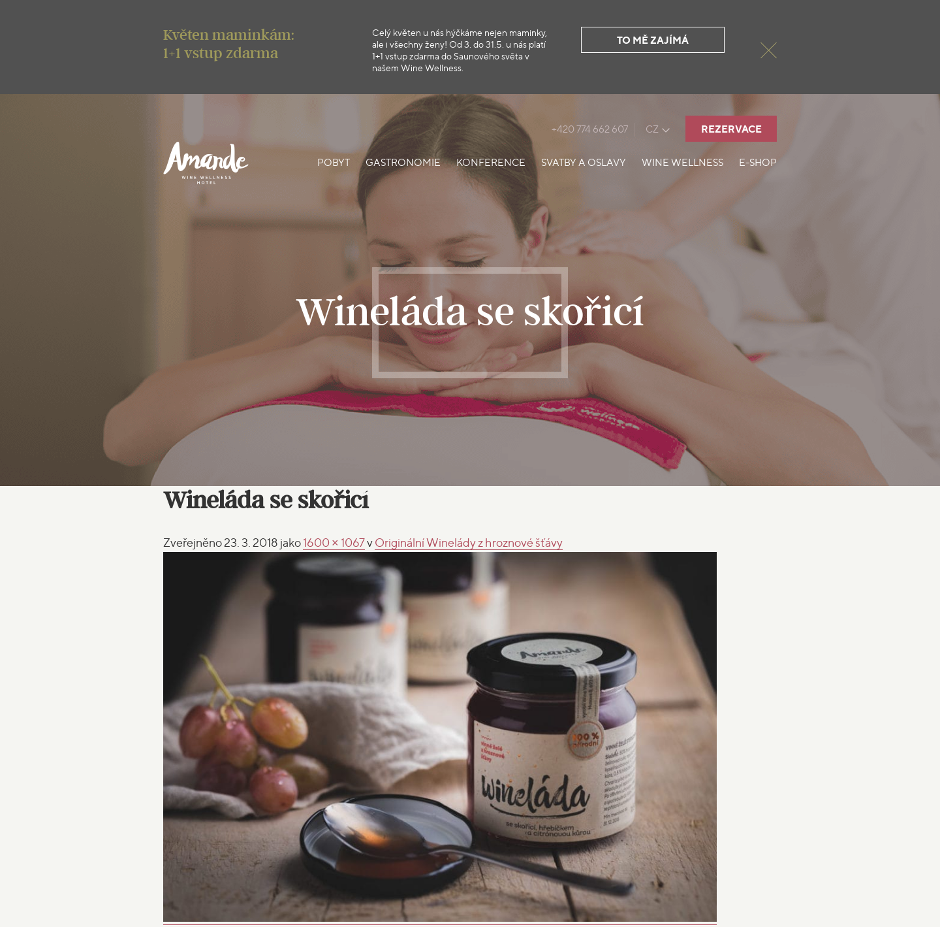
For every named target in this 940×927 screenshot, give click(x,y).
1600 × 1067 (334, 542)
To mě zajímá (653, 40)
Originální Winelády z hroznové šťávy (469, 542)
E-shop (758, 163)
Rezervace (731, 129)
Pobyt (333, 163)
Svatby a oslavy (583, 163)
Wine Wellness (682, 163)
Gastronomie (403, 163)
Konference (490, 163)
